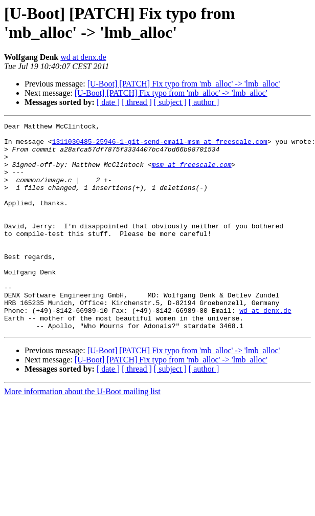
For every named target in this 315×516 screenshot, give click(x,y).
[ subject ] (170, 102)
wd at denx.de (83, 57)
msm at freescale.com (192, 173)
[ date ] (108, 102)
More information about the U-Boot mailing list (82, 432)
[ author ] (204, 102)
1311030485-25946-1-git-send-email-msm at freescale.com (159, 145)
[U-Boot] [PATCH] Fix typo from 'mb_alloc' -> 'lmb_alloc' (183, 83)
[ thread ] (137, 102)
